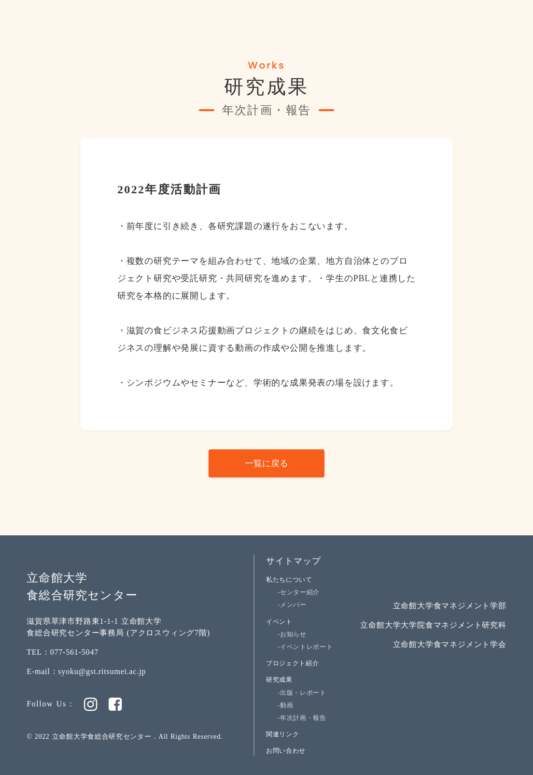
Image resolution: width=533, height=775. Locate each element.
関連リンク (282, 734)
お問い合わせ (286, 750)
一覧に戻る (266, 463)
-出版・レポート (302, 692)
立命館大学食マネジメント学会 (449, 644)
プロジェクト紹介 (292, 663)
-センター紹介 (299, 592)
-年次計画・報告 (302, 717)
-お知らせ (292, 634)
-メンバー (292, 604)
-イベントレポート (305, 646)
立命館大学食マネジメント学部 (449, 606)
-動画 (285, 705)
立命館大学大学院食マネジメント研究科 (433, 625)
